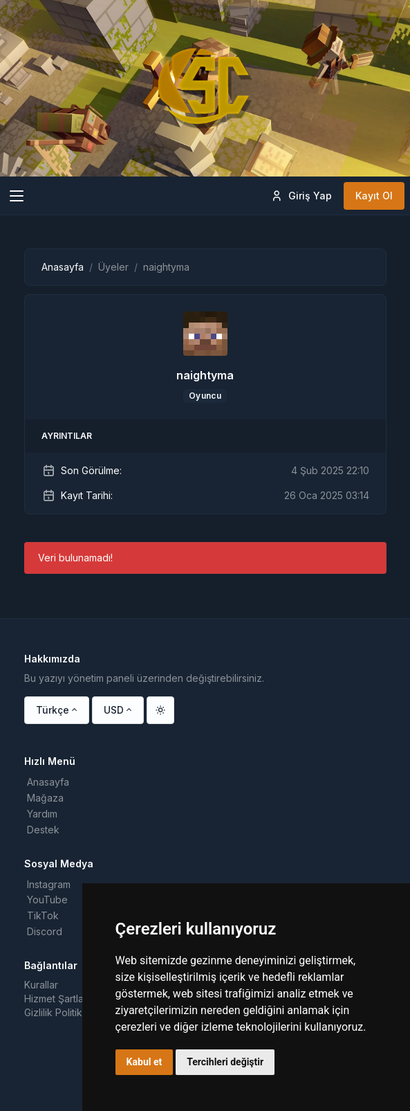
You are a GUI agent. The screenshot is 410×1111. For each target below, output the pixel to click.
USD (114, 710)
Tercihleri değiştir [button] (225, 1061)
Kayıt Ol (374, 195)
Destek (43, 829)
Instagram (49, 884)
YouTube (47, 899)
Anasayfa (62, 267)
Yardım (42, 814)
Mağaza (45, 798)
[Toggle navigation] (17, 196)
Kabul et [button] (144, 1061)
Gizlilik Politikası (59, 1012)
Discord (44, 931)
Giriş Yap (301, 196)
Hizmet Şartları (56, 998)
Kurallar (41, 985)
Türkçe (52, 710)
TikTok (43, 915)
